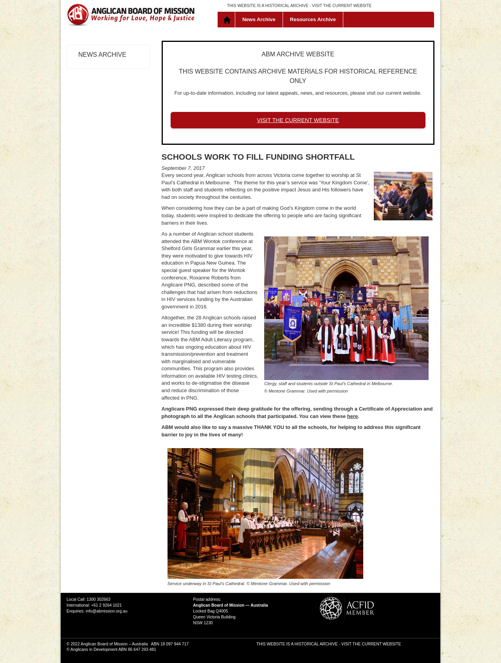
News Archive (259, 19)
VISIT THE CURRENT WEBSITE (341, 6)
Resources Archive (313, 19)
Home (228, 19)
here (352, 416)
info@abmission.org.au (106, 611)
